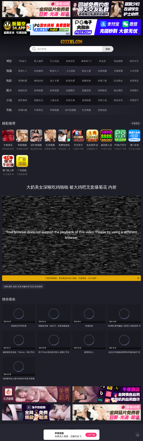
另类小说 (102, 100)
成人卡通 (54, 80)
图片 (9, 90)
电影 (9, 80)
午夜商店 (38, 110)
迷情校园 (86, 100)
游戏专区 (70, 61)
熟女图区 (118, 90)
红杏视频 (86, 110)
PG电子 (22, 61)
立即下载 (91, 434)
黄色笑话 (118, 100)
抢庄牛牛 (134, 61)
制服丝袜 (86, 80)
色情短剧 (102, 110)
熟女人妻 (86, 70)
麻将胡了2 (86, 61)
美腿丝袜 (86, 90)
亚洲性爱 (22, 80)
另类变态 (134, 80)
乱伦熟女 (118, 80)
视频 (9, 71)
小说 (9, 100)
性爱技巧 (134, 100)
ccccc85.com (71, 42)
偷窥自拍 (22, 90)
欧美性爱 (70, 80)
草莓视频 (54, 110)
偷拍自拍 (38, 80)
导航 (9, 110)
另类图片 (134, 90)
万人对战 (54, 61)
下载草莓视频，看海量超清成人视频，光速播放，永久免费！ (92, 278)
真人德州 (38, 61)
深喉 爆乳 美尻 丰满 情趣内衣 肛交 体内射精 (23, 286)
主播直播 (118, 70)
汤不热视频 (70, 110)
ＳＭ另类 (134, 70)
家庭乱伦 (38, 100)
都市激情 (22, 100)
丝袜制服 (102, 70)
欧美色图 (54, 90)
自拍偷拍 (38, 70)
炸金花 (102, 61)
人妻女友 (54, 100)
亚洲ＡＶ (22, 70)
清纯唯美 (102, 90)
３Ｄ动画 (70, 70)
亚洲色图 (38, 90)
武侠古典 (70, 100)
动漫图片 (70, 90)
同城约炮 (22, 110)
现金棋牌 (118, 61)
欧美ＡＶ (54, 70)
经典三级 (102, 80)
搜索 (108, 49)
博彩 (9, 61)
